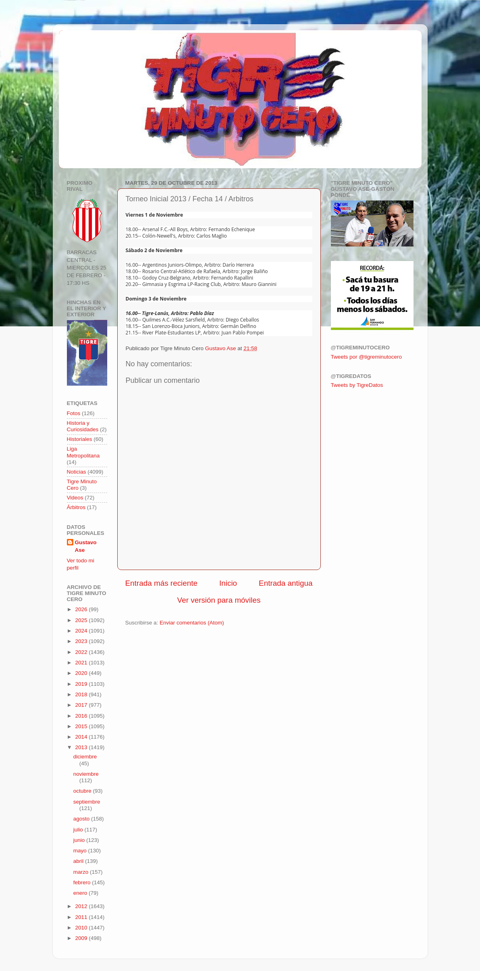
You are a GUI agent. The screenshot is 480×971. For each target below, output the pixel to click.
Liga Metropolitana (83, 452)
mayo (80, 851)
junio (79, 840)
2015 (82, 726)
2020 (82, 673)
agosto (82, 819)
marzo (81, 872)
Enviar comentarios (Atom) (192, 623)
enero (81, 893)
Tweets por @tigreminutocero (366, 357)
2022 (82, 652)
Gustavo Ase (86, 546)
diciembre (85, 757)
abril (79, 861)
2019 (82, 684)
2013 (82, 747)
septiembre (86, 802)
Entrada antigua (285, 583)
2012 (82, 906)
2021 (82, 663)
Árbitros (76, 507)
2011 (82, 917)
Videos (75, 498)
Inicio (228, 583)
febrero (82, 882)
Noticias (76, 472)
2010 (82, 928)
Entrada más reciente (161, 583)
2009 (82, 938)
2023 (82, 641)
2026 (82, 609)
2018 (82, 694)
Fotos (74, 413)
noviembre (86, 774)
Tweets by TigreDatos (357, 385)
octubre (83, 791)
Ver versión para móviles (219, 600)
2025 (82, 620)
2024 (82, 631)
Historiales (79, 439)
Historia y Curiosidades (83, 426)
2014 (82, 737)
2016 (82, 716)
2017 (82, 705)
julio (79, 830)
